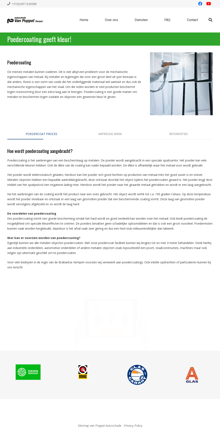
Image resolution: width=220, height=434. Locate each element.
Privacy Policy (133, 426)
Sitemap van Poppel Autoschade (100, 426)
